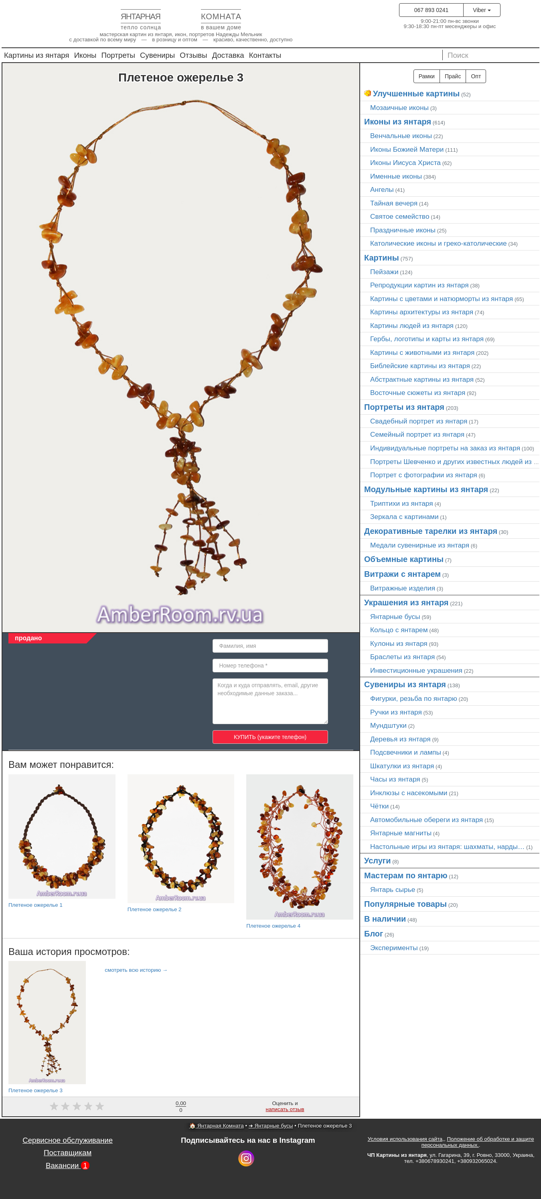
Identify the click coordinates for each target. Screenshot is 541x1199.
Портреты (118, 55)
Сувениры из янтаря (405, 684)
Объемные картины (404, 559)
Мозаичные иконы (399, 108)
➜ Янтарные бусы (271, 1126)
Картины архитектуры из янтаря (421, 312)
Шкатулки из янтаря (402, 766)
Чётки (379, 806)
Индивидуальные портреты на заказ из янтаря (445, 448)
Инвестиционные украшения (416, 670)
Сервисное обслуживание (67, 1140)
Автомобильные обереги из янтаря (426, 820)
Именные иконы (396, 176)
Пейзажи (384, 272)
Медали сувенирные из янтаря (419, 545)
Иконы (85, 55)
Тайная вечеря (393, 203)
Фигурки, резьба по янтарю (413, 698)
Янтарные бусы (395, 617)
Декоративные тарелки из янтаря (430, 531)
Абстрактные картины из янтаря (422, 379)
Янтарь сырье (392, 890)
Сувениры (157, 55)
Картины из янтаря (36, 55)
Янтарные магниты (401, 833)
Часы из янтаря (395, 779)
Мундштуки (388, 725)
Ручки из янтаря (396, 712)
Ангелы (382, 189)
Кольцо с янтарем (399, 630)
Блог (373, 933)
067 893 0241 (431, 10)
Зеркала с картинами (404, 517)
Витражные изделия (402, 588)
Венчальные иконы (401, 136)
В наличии (385, 918)
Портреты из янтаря (404, 407)
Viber (481, 10)
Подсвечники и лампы (405, 752)
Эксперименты (394, 948)
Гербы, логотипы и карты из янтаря (427, 339)
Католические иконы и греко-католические (438, 243)
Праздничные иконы (403, 230)
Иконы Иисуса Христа (405, 163)
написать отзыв (285, 1109)
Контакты (265, 55)
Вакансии (67, 1165)
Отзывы (193, 55)
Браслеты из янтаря (402, 657)
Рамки (427, 76)
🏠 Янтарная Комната (216, 1126)
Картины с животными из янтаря (422, 352)
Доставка (228, 55)
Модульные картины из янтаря (426, 489)
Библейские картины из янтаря (420, 366)
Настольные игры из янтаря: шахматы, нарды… (447, 847)
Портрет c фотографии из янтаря (423, 475)
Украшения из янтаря (406, 602)
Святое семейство (400, 216)
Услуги (377, 860)
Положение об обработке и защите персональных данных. (477, 1142)
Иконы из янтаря (397, 121)
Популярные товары (405, 904)
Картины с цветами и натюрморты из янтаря (441, 299)
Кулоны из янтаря (399, 643)
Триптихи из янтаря (401, 503)
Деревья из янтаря (400, 739)
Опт (476, 76)
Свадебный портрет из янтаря (418, 421)
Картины (381, 257)
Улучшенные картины (416, 93)
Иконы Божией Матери (407, 149)
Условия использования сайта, (406, 1139)
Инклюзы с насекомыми (408, 793)
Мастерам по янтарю (406, 875)
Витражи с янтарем (402, 574)
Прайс (453, 76)
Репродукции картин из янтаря (419, 285)
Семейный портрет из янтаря (417, 434)
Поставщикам (67, 1152)
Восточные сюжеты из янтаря (417, 393)
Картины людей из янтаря (412, 326)
